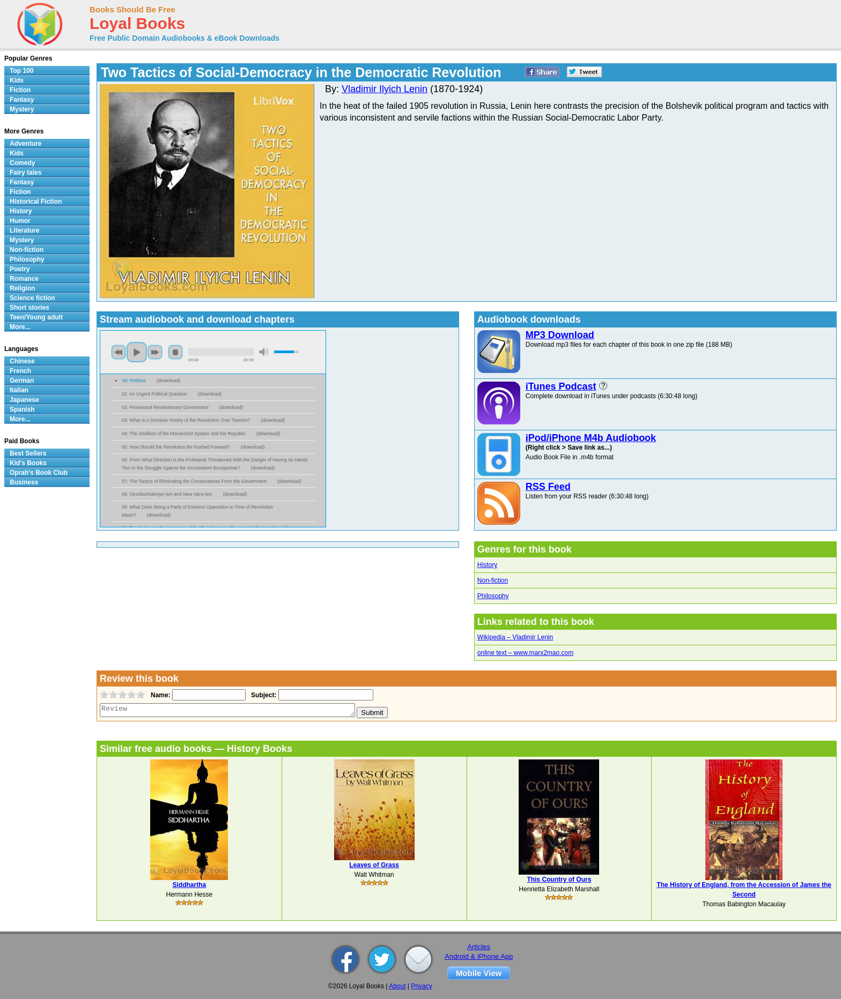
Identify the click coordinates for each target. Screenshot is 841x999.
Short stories (29, 307)
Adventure (25, 143)
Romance (24, 278)
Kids (17, 80)
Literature (24, 230)
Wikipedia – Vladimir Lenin (515, 637)
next (155, 352)
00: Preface (134, 380)
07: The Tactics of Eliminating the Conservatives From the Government (194, 481)
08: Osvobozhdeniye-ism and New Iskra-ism (167, 494)
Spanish (22, 409)
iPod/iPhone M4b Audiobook (591, 438)
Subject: (262, 695)
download (168, 380)
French (20, 371)
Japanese (24, 400)
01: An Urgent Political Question (154, 394)
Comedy (22, 163)
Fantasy (22, 99)
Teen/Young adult (36, 317)
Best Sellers (28, 453)
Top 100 (21, 70)
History (487, 565)
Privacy (421, 986)
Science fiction (32, 298)
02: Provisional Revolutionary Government (165, 407)
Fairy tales (25, 172)
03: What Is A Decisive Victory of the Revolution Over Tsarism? (186, 420)
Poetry (19, 269)
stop (175, 352)
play (136, 352)
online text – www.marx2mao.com (525, 653)
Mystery (22, 109)
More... (20, 327)
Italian (19, 390)
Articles (478, 947)
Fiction (20, 90)
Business (24, 482)
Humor (20, 221)
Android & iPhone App (479, 956)
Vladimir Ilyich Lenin (384, 89)
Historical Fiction (36, 201)
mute (264, 352)
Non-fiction (492, 580)
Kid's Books (28, 463)
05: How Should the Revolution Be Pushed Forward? (176, 447)
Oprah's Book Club (39, 472)
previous (118, 352)
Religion (22, 288)
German (22, 380)
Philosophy (493, 596)
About (397, 986)
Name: (159, 695)
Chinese (22, 361)
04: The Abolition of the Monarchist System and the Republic (184, 433)
